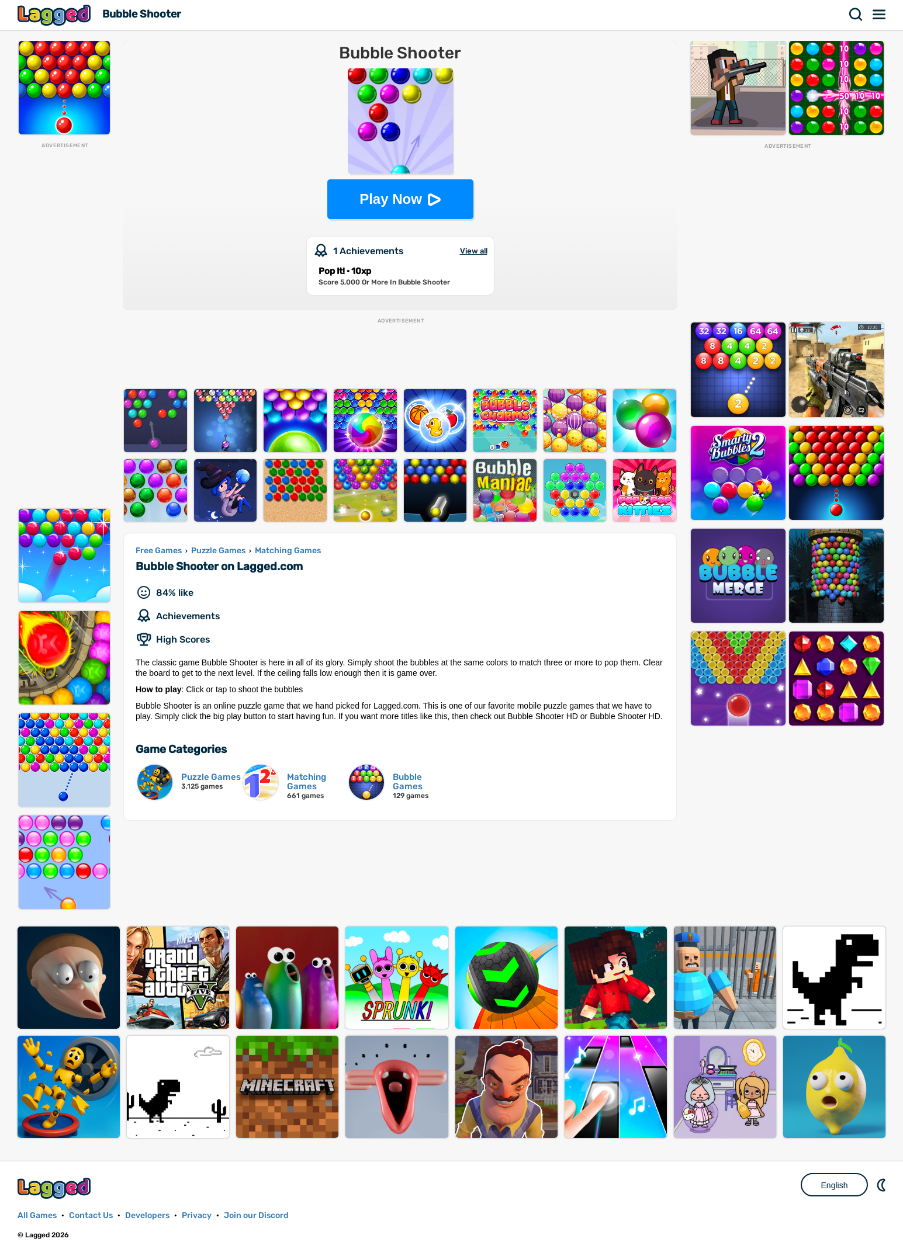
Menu (879, 14)
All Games (37, 1215)
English (834, 1185)
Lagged (56, 15)
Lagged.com (56, 1188)
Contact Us (91, 1215)
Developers (147, 1215)
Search (856, 14)
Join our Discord (256, 1215)
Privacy (197, 1215)
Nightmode (882, 1184)
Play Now (390, 199)
